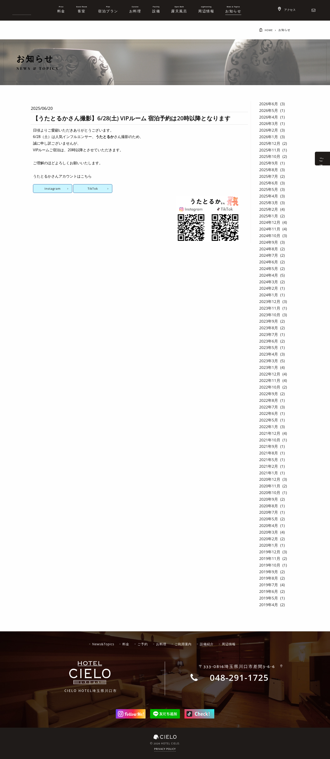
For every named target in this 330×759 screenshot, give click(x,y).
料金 (125, 644)
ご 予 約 (321, 158)
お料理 (162, 644)
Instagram (52, 188)
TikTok (92, 188)
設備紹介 (208, 644)
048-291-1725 (239, 677)
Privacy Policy (165, 749)
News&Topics (102, 644)
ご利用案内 (184, 644)
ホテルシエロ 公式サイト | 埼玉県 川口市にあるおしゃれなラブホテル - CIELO (22, 10)
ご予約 (143, 644)
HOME (268, 30)
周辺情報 (231, 644)
